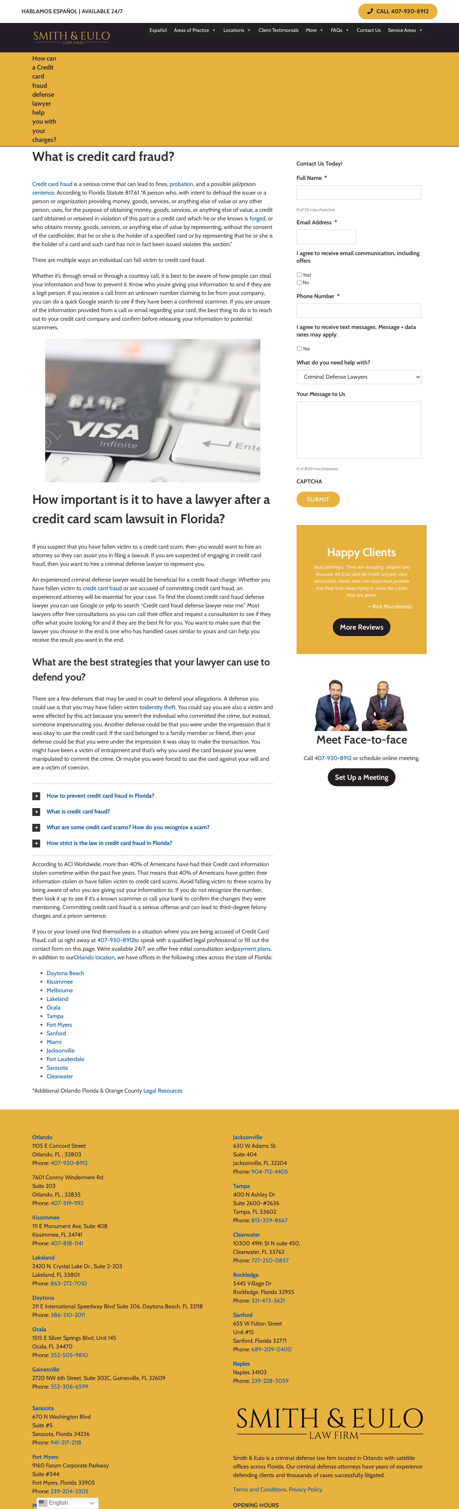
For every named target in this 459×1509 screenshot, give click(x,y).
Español (158, 30)
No (306, 282)
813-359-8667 (269, 1220)
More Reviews (361, 627)
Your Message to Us (321, 394)
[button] (152, 796)
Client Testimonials (279, 30)
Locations (237, 30)
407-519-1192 (67, 1203)
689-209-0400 (271, 1349)
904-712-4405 (269, 1171)
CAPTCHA (309, 481)
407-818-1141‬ (67, 1243)
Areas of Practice (195, 30)
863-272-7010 (69, 1283)
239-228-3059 (270, 1380)
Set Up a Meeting (361, 777)
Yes (306, 348)
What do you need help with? (333, 362)
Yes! (307, 275)
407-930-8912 (332, 758)
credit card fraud (102, 588)
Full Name (312, 178)
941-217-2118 (66, 1442)
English (53, 1503)
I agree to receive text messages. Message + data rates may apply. (356, 331)
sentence (43, 192)
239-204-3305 (70, 1491)
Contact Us (369, 30)
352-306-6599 (69, 1386)
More (315, 30)
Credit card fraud (52, 184)
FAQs (340, 30)
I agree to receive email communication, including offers (358, 257)
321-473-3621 (268, 1300)
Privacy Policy (305, 1489)
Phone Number (318, 296)
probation (181, 184)
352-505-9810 (69, 1355)
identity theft (160, 707)
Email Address (317, 222)
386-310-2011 (68, 1315)
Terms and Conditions (260, 1489)
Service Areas (405, 30)
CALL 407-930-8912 (398, 11)
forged (257, 218)
